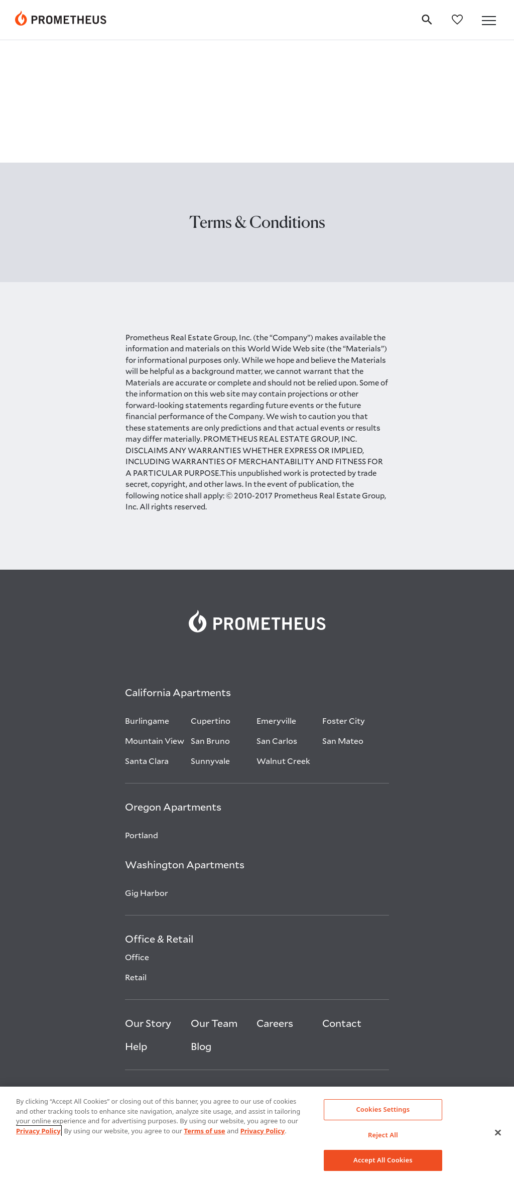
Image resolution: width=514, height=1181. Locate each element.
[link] (257, 498)
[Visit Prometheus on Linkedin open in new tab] (321, 969)
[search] (431, 18)
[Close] (498, 1133)
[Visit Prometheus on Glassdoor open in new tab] (371, 969)
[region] (257, 1134)
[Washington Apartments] (184, 744)
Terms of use (204, 1130)
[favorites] (461, 19)
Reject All (383, 1134)
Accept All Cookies (383, 1159)
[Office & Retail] (159, 819)
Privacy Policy (38, 1130)
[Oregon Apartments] (173, 687)
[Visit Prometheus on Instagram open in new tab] (347, 969)
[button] (491, 21)
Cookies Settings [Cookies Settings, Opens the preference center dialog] (383, 1109)
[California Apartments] (178, 572)
